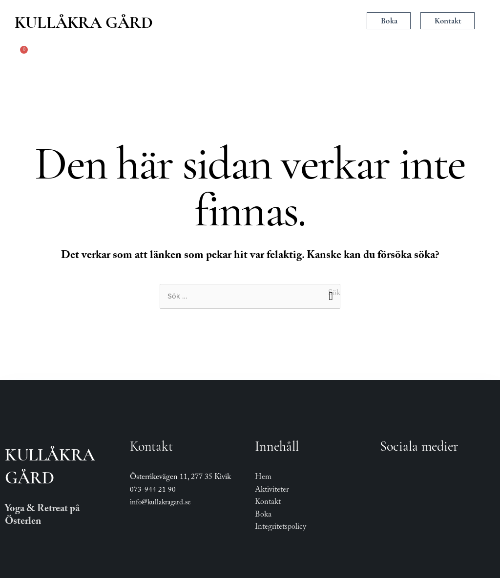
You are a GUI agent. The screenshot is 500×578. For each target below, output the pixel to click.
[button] (251, 21)
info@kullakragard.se (160, 503)
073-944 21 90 (153, 490)
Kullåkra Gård (84, 22)
